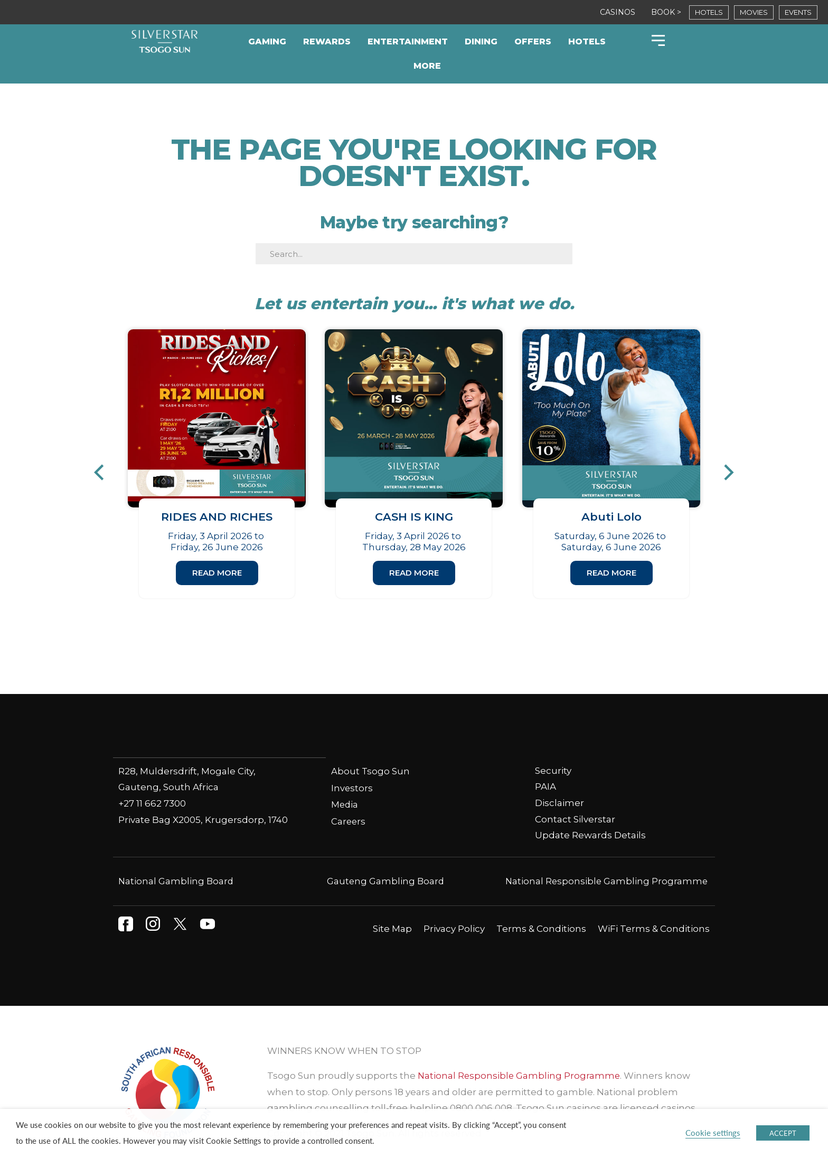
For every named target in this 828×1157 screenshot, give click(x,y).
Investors (352, 766)
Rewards (327, 41)
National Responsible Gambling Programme (605, 859)
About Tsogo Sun (370, 749)
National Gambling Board (176, 859)
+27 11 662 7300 (152, 781)
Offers (532, 41)
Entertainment (408, 41)
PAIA (545, 765)
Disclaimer (559, 781)
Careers (348, 799)
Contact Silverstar (575, 797)
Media (345, 782)
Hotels (587, 41)
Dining (481, 41)
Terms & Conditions (541, 907)
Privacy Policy (454, 907)
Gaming (267, 41)
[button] (104, 462)
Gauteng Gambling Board (385, 859)
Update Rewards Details (590, 813)
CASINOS (617, 12)
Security (553, 749)
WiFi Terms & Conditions (654, 907)
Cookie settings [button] (712, 1132)
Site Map (392, 907)
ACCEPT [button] (782, 1133)
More (427, 66)
